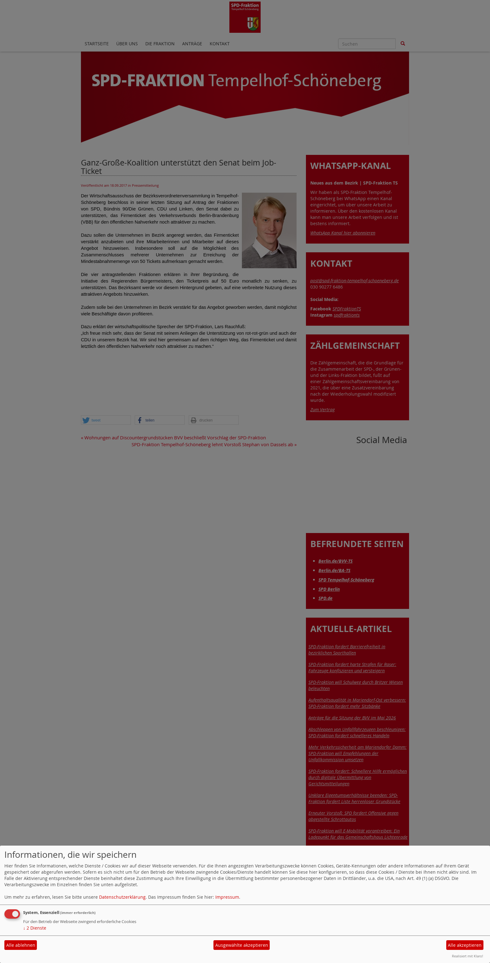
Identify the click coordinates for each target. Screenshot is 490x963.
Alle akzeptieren (465, 945)
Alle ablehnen (20, 945)
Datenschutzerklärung (122, 897)
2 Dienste (34, 928)
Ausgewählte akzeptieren (241, 945)
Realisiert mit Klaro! (467, 956)
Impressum (227, 897)
